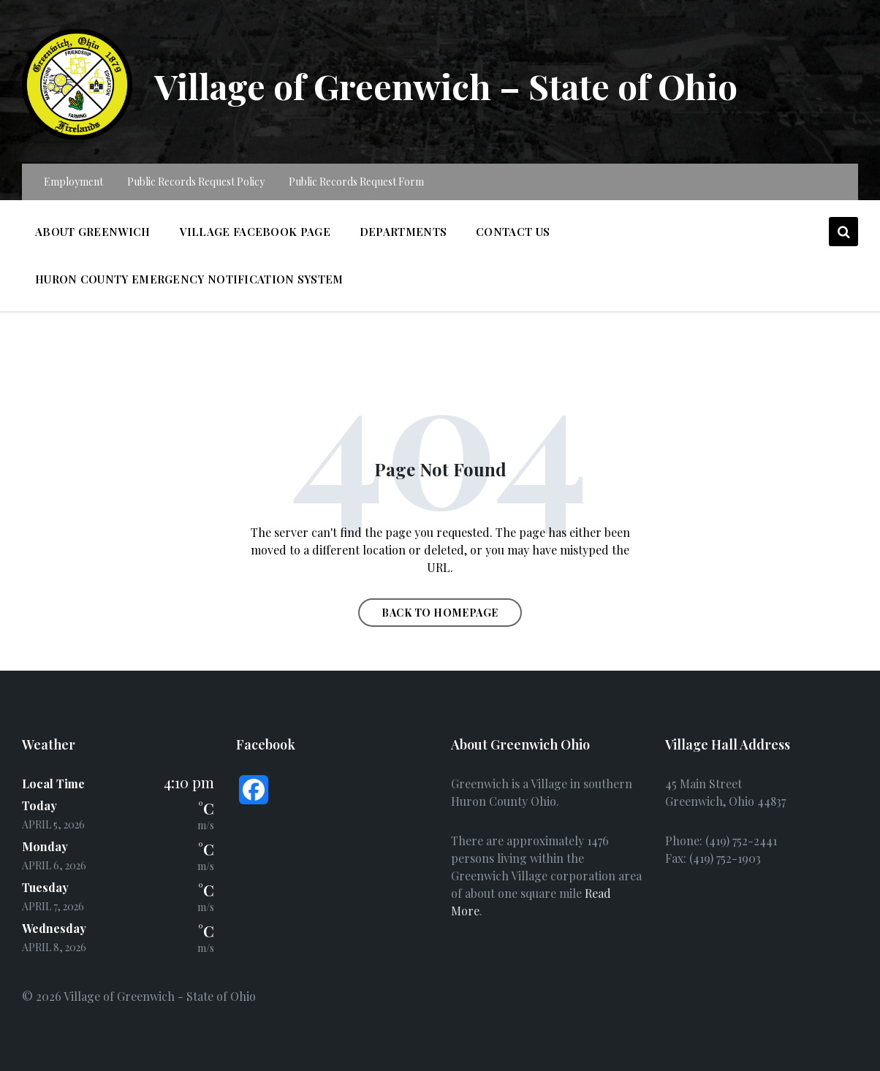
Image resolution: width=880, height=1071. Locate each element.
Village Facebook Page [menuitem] (255, 231)
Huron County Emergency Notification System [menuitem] (189, 279)
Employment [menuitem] (73, 181)
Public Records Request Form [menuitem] (356, 181)
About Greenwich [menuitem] (93, 231)
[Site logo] (77, 134)
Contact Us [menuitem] (513, 231)
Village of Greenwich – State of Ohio (448, 85)
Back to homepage (440, 613)
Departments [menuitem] (403, 231)
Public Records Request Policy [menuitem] (196, 181)
